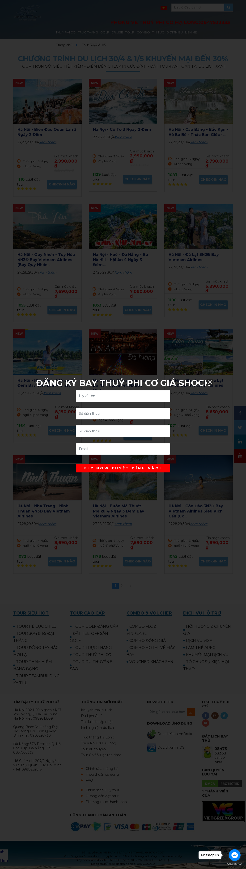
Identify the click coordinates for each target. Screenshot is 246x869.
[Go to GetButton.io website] (234, 864)
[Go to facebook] (235, 855)
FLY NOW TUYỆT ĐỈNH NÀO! (123, 468)
